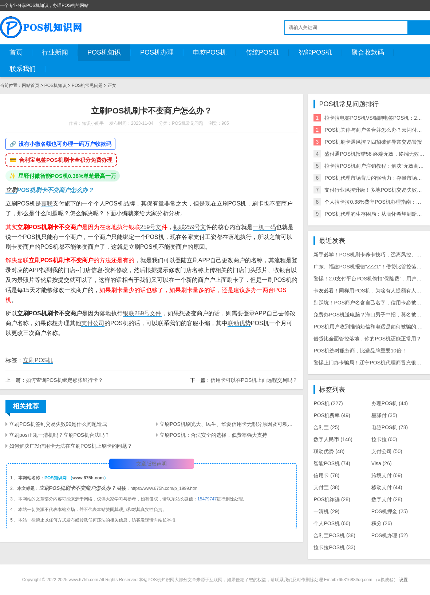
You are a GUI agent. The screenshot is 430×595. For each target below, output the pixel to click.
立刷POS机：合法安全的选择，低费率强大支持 (213, 435)
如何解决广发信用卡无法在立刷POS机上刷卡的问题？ (70, 446)
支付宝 (326, 487)
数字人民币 (332, 439)
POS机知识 (104, 52)
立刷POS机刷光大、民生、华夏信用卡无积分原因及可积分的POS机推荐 (228, 424)
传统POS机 (262, 52)
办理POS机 (389, 403)
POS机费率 (331, 415)
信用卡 (326, 475)
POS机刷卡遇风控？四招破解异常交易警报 (373, 142)
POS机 (328, 403)
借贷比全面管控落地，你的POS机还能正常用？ (367, 339)
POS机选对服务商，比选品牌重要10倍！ (359, 351)
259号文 (151, 227)
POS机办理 (157, 52)
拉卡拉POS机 (334, 547)
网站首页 (30, 85)
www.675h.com (88, 477)
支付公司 (92, 323)
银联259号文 (189, 227)
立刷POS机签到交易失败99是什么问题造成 (58, 424)
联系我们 (22, 68)
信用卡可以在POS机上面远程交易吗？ (254, 380)
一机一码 (264, 227)
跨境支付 (386, 475)
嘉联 (47, 203)
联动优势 (239, 323)
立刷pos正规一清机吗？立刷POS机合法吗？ (59, 435)
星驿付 (384, 415)
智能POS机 (315, 52)
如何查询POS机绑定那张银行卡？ (64, 380)
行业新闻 (55, 52)
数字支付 (386, 499)
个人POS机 (331, 523)
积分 (381, 523)
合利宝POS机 (334, 535)
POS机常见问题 (87, 85)
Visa (381, 463)
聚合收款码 (367, 52)
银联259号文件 (142, 313)
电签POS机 (209, 52)
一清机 (326, 511)
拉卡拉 (384, 439)
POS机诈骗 (331, 499)
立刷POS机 (38, 360)
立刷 (11, 190)
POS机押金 (389, 511)
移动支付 (386, 487)
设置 (403, 579)
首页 (16, 52)
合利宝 (326, 427)
